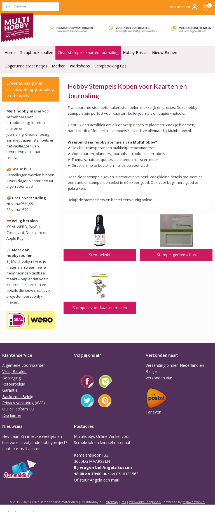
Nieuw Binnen (164, 52)
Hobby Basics (135, 52)
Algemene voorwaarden (24, 365)
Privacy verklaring (18, 402)
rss (123, 502)
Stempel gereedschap (176, 254)
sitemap (112, 502)
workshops (80, 66)
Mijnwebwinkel (194, 502)
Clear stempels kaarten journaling (88, 52)
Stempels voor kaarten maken (100, 307)
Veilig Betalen (14, 371)
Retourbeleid (13, 384)
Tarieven (153, 412)
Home (10, 52)
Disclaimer (11, 415)
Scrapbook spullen (36, 52)
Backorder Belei (16, 396)
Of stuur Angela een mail (96, 480)
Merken (59, 66)
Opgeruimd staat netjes (25, 66)
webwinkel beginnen (145, 502)
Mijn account (183, 6)
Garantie (10, 390)
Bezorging (11, 378)
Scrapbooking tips (110, 66)
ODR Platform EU (18, 409)
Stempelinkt (100, 254)
